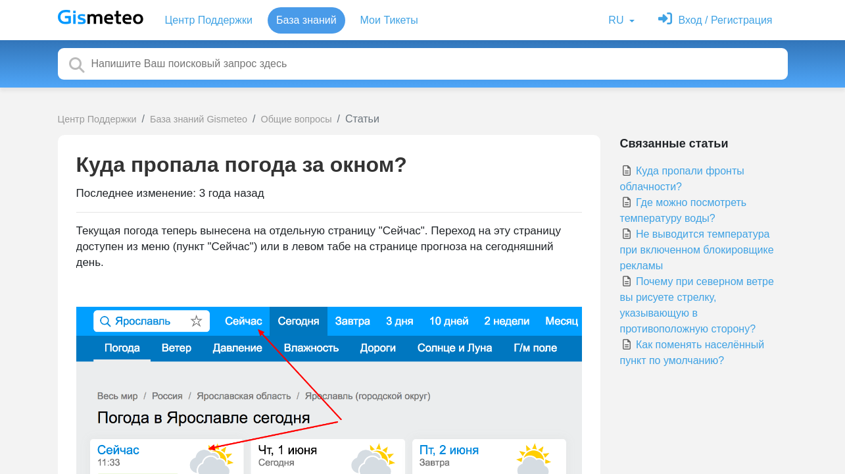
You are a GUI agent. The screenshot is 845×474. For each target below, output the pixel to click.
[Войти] (715, 20)
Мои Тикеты (389, 20)
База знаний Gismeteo (198, 119)
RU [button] (617, 20)
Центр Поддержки (209, 20)
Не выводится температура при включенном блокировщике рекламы (697, 249)
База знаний (306, 20)
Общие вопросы (295, 119)
